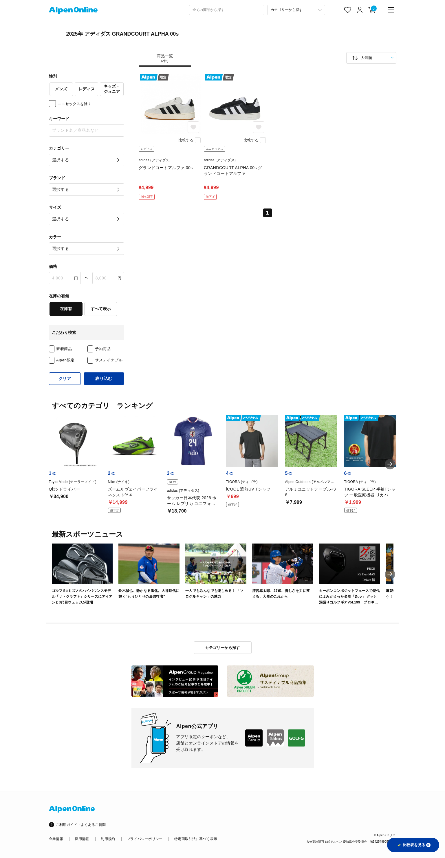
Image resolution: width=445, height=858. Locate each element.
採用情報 (82, 839)
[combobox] (226, 10)
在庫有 (66, 308)
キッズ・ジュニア (112, 89)
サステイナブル (109, 360)
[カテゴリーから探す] (296, 10)
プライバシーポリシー (145, 839)
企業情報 (56, 839)
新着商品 (64, 349)
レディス (86, 89)
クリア (64, 378)
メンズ (61, 89)
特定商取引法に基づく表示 (195, 839)
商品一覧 (165, 58)
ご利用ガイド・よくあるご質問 (81, 825)
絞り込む (103, 378)
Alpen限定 (65, 360)
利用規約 (108, 839)
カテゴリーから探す (222, 647)
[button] (390, 464)
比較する (185, 140)
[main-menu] (391, 10)
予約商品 (103, 349)
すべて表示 (101, 308)
